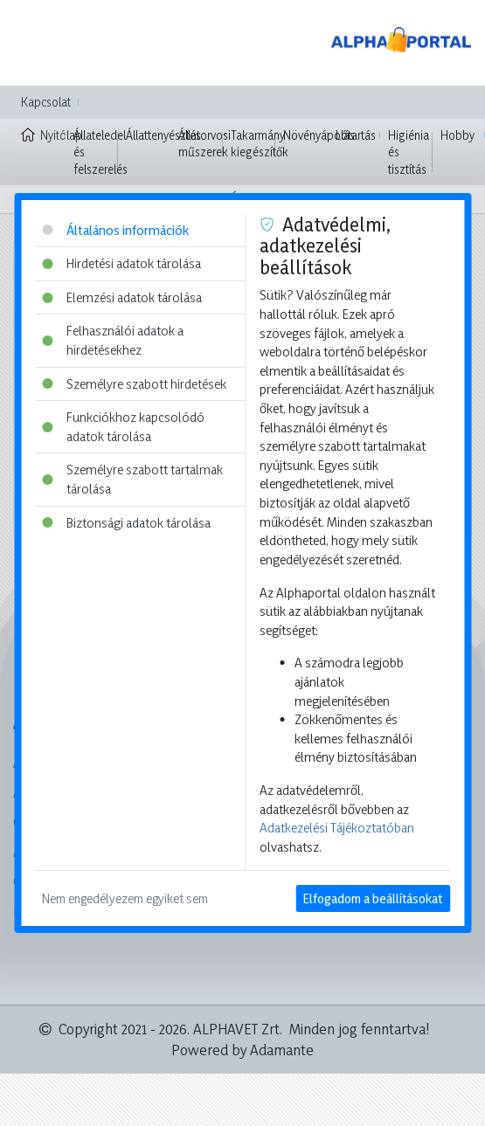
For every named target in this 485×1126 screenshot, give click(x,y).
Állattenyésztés (163, 135)
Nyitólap (43, 133)
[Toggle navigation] (38, 42)
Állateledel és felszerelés (100, 152)
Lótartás (356, 135)
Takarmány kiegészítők (259, 144)
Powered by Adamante (242, 1049)
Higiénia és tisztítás (408, 152)
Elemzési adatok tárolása (122, 297)
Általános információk (115, 230)
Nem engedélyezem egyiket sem (125, 898)
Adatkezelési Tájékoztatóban (337, 827)
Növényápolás (319, 135)
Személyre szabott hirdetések (134, 384)
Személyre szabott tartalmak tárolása (132, 479)
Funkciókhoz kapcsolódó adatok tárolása (123, 427)
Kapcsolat (46, 101)
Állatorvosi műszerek (204, 144)
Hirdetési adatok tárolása (121, 263)
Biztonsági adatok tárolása (126, 523)
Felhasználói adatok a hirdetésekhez (113, 340)
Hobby (457, 135)
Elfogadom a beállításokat (372, 898)
